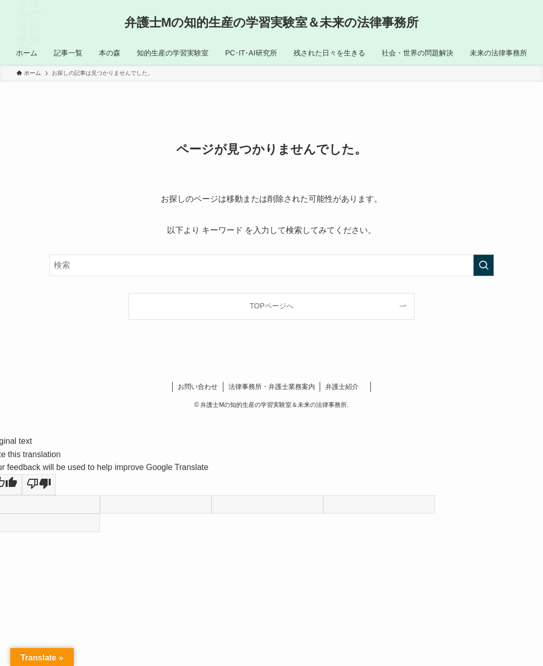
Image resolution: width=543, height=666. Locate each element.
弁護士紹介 (345, 386)
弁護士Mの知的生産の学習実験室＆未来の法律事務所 (271, 22)
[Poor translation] (39, 485)
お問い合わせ (198, 386)
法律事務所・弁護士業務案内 (271, 386)
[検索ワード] (271, 265)
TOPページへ (271, 306)
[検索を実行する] (483, 265)
